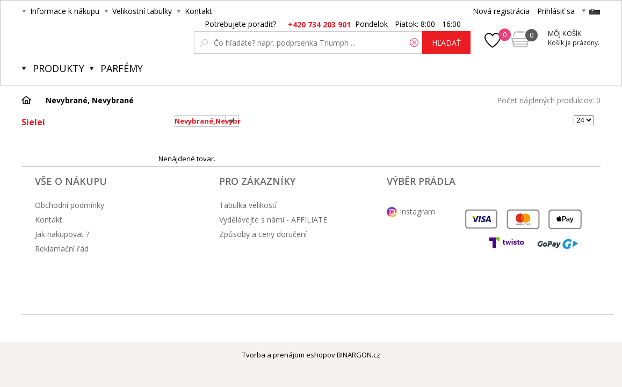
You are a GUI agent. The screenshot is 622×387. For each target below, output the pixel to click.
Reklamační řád (62, 248)
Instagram (417, 211)
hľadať (446, 43)
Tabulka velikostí (248, 205)
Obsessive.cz (101, 38)
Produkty (58, 68)
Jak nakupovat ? (62, 234)
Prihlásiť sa (556, 11)
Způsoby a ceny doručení (263, 234)
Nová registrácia (501, 11)
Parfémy (121, 68)
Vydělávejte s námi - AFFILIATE (273, 219)
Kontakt (198, 11)
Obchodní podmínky (69, 205)
